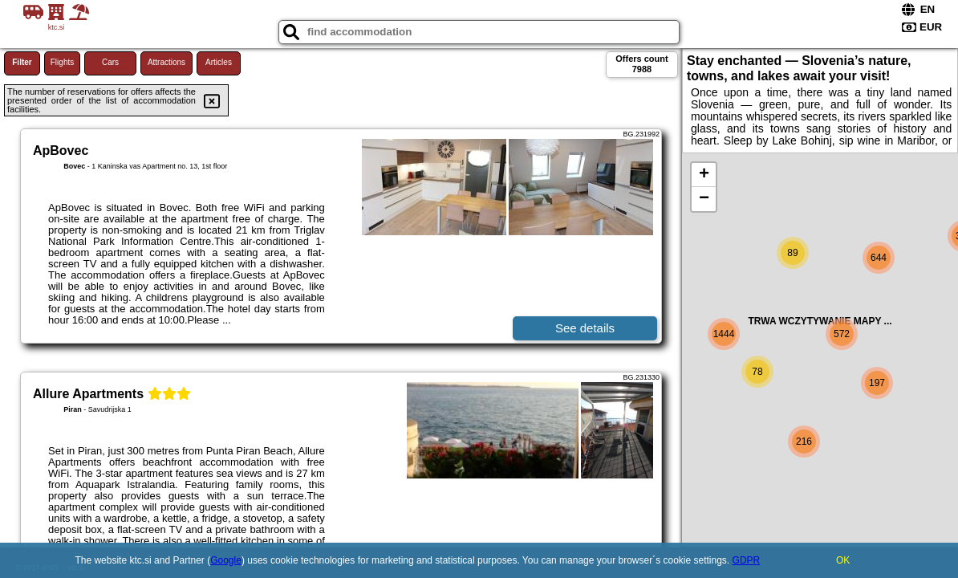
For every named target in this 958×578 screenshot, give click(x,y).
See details (585, 328)
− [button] (704, 199)
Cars (110, 62)
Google (226, 560)
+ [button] (704, 175)
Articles (218, 62)
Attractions (166, 62)
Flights (62, 62)
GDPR (747, 560)
